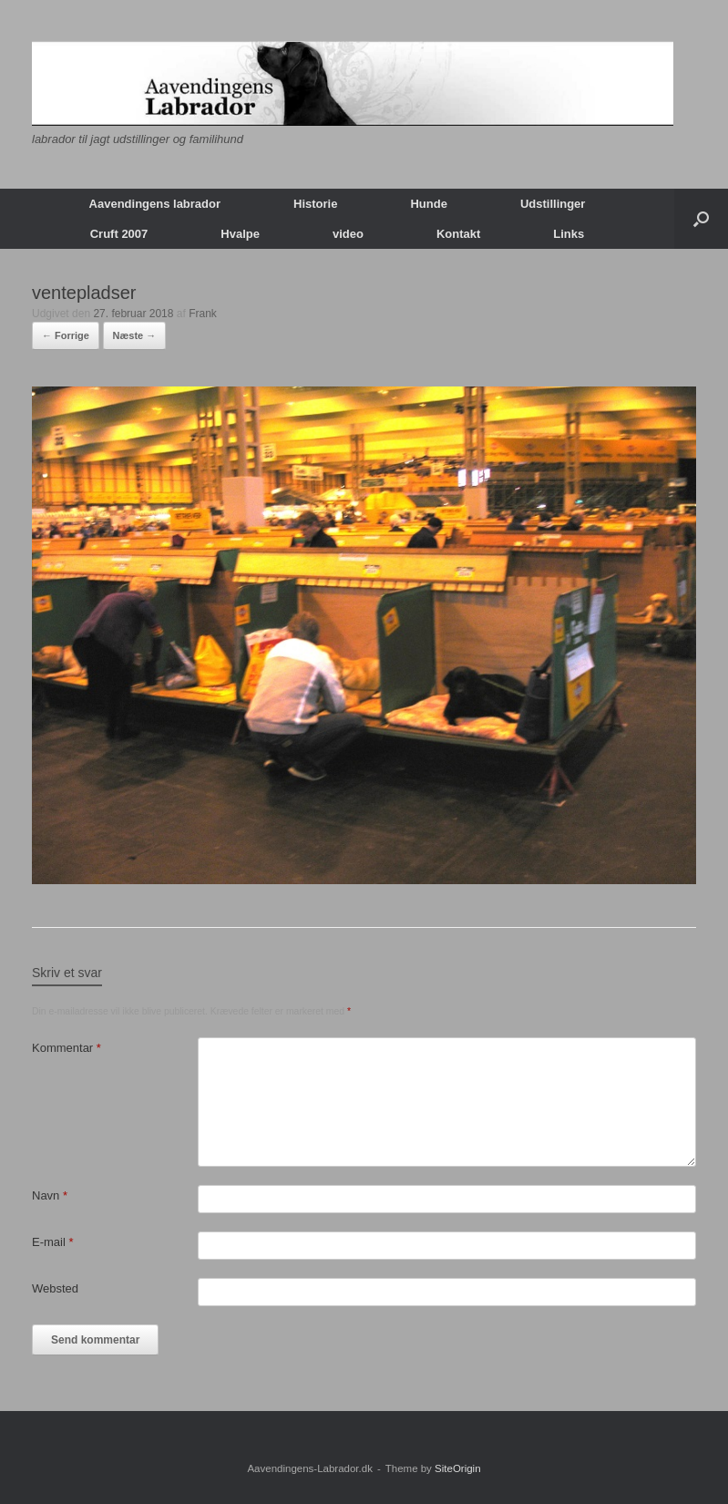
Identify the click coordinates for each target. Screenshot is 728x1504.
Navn (49, 1195)
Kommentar (66, 1048)
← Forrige (65, 335)
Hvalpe (240, 234)
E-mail (53, 1242)
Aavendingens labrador (154, 204)
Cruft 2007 (119, 234)
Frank (203, 313)
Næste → (135, 335)
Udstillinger (553, 204)
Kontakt (458, 234)
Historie (315, 204)
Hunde (428, 204)
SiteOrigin (458, 1468)
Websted (55, 1288)
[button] (701, 219)
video (348, 234)
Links (568, 234)
